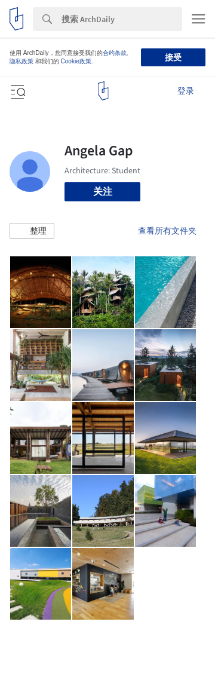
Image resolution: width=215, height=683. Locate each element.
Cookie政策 (76, 61)
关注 (102, 191)
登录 (185, 91)
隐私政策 (21, 61)
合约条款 (115, 53)
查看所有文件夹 (167, 230)
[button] (32, 231)
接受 (173, 57)
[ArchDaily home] (103, 90)
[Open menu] (16, 90)
